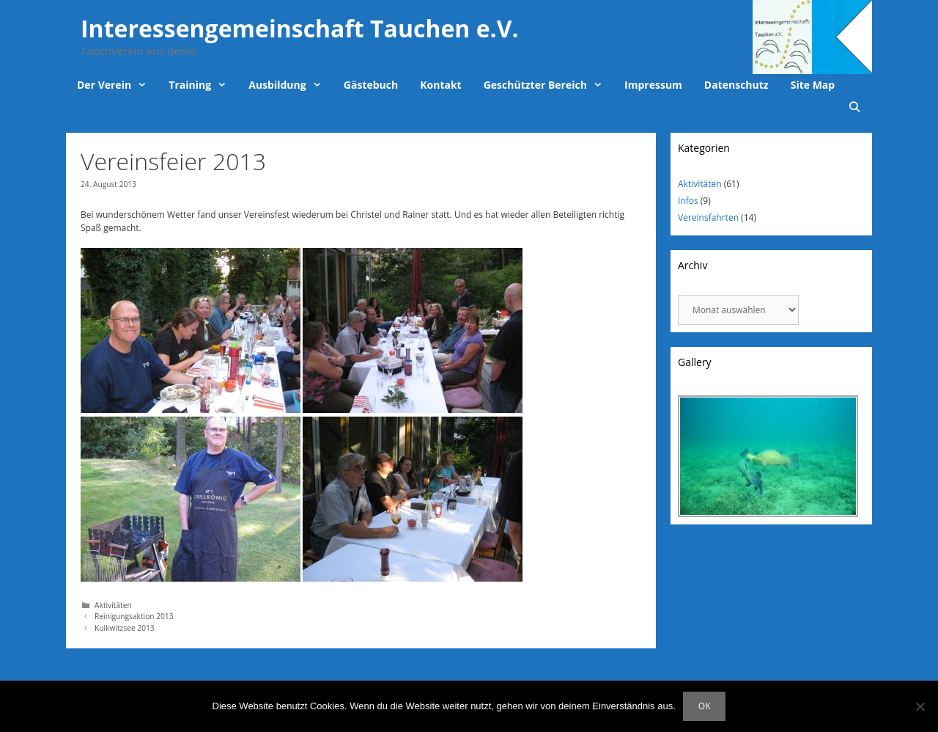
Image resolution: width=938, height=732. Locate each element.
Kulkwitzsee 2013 (125, 628)
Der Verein (117, 85)
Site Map (813, 85)
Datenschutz (736, 85)
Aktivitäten (113, 605)
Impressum (653, 85)
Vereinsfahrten (708, 217)
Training (203, 85)
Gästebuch (371, 85)
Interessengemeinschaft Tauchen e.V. (300, 28)
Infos (688, 200)
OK (704, 706)
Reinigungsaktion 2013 (134, 616)
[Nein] (919, 706)
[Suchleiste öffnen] (854, 107)
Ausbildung (290, 85)
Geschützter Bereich (548, 85)
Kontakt (440, 85)
